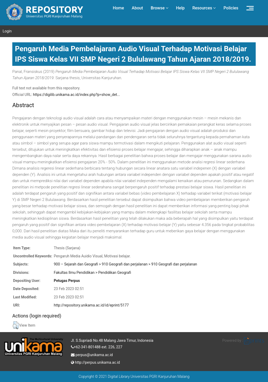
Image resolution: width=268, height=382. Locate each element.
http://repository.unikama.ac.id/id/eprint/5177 (91, 305)
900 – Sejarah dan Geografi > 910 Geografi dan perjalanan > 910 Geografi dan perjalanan (125, 264)
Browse (159, 7)
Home (118, 7)
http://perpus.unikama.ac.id (95, 361)
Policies (231, 7)
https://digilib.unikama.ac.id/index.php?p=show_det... (76, 94)
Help (180, 7)
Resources (204, 7)
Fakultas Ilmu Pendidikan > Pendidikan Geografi (92, 272)
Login (7, 31)
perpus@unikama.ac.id (92, 354)
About (137, 7)
